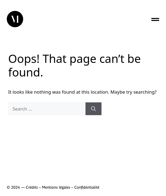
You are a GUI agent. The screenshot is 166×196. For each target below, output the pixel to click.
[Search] (93, 108)
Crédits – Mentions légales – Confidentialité (62, 187)
